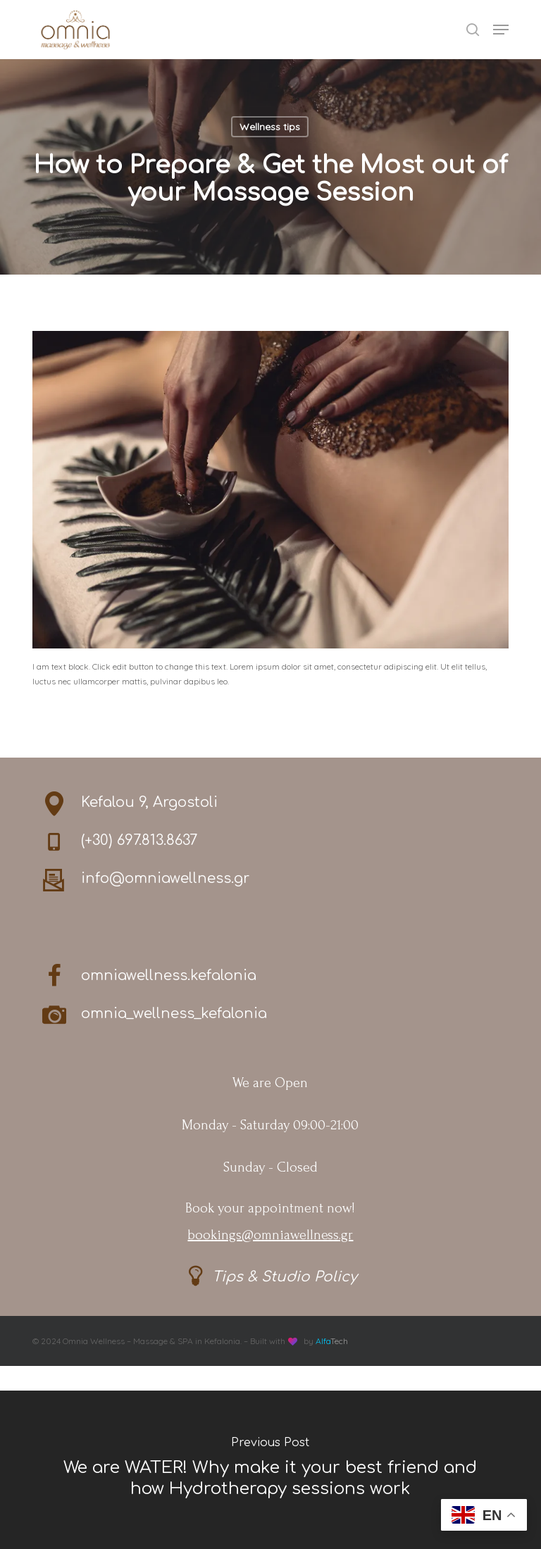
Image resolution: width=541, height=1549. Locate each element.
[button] (501, 30)
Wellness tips (270, 126)
